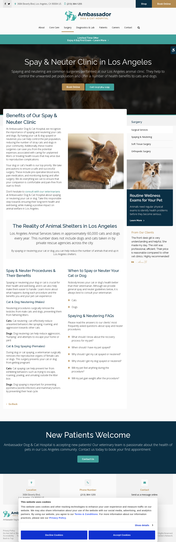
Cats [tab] (74, 300)
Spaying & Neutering (141, 136)
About (42, 27)
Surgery (67, 27)
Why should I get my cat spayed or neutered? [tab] (96, 354)
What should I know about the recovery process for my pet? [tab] (93, 338)
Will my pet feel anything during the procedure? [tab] (90, 369)
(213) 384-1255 (74, 3)
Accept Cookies (122, 535)
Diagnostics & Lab (85, 27)
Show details (142, 525)
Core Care (54, 27)
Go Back (12, 404)
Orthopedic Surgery (141, 151)
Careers (116, 27)
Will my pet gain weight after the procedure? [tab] (95, 378)
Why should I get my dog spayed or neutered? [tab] (96, 361)
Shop (144, 4)
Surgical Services (139, 129)
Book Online (164, 4)
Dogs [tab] (75, 307)
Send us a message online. (144, 494)
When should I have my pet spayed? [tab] (91, 347)
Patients (103, 27)
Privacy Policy (9, 530)
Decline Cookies (54, 535)
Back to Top (8, 538)
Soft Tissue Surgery (141, 144)
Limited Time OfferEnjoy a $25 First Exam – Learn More (86, 39)
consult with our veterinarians (42, 191)
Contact (128, 27)
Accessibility (8, 535)
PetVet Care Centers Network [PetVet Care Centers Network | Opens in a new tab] (159, 535)
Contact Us (88, 459)
